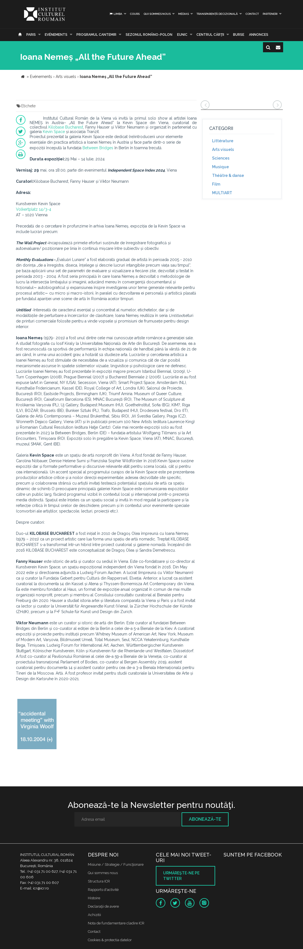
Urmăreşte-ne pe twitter (181, 876)
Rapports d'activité (103, 890)
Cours (135, 13)
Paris (31, 35)
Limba (115, 13)
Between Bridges (98, 148)
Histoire (94, 898)
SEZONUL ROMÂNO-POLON (149, 35)
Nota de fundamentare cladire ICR (116, 923)
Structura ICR (99, 881)
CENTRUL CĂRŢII (210, 35)
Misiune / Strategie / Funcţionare (116, 864)
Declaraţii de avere (103, 906)
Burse (238, 35)
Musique (220, 167)
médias (183, 13)
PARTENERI (270, 13)
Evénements (56, 35)
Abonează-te (205, 819)
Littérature (222, 141)
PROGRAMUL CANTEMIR (96, 35)
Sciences (220, 158)
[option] (37, 725)
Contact (252, 13)
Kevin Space (54, 131)
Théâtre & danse (228, 175)
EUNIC (182, 35)
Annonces (258, 35)
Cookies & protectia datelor (110, 940)
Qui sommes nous (157, 13)
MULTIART (222, 193)
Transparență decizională (217, 13)
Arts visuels (223, 149)
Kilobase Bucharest (65, 127)
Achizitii (94, 915)
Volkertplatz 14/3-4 (33, 209)
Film (216, 184)
